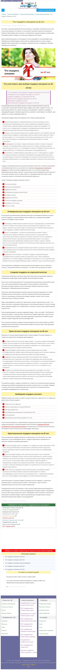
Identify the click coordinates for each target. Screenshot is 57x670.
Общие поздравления (44, 613)
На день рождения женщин (42, 14)
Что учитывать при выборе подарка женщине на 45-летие (29, 92)
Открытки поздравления (9, 510)
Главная (4, 14)
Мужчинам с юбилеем (44, 607)
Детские (4, 610)
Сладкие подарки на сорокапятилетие (21, 97)
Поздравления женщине (45, 604)
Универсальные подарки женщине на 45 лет (24, 95)
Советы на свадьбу (43, 633)
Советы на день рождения (27, 14)
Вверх (33, 664)
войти (15, 577)
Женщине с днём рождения (8, 604)
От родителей (42, 621)
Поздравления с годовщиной (46, 630)
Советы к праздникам (13, 14)
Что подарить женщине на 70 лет (15, 569)
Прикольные (5, 633)
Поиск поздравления (46, 10)
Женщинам (4, 621)
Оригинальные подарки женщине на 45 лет (23, 103)
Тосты (40, 627)
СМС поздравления (8, 526)
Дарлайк (5, 500)
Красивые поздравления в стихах (12, 520)
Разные (41, 624)
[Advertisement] (28, 538)
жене (9, 25)
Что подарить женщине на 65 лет (15, 566)
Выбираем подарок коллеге (17, 101)
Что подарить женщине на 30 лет (15, 560)
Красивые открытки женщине (13, 507)
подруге (20, 25)
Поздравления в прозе (9, 522)
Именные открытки (6, 613)
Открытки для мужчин (7, 607)
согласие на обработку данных (17, 586)
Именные (4, 630)
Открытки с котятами (8, 516)
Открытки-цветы (7, 518)
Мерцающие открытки (9, 514)
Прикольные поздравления (10, 524)
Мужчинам (4, 624)
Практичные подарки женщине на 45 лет (22, 99)
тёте (25, 25)
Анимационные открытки (10, 512)
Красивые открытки (44, 610)
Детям (3, 627)
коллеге (14, 25)
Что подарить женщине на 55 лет (15, 556)
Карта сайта (26, 664)
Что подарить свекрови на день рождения (17, 563)
